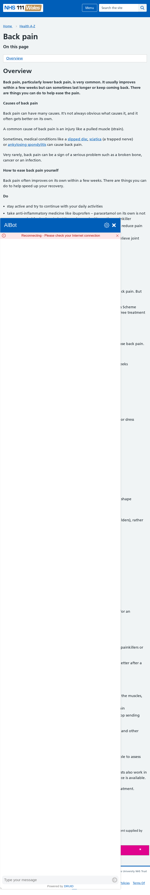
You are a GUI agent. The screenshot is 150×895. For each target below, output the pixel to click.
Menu (89, 8)
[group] (60, 557)
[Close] (143, 849)
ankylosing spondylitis (27, 144)
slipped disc (78, 139)
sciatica (95, 139)
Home (8, 26)
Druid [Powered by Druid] (69, 886)
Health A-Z (27, 26)
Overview (14, 58)
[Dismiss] (117, 236)
